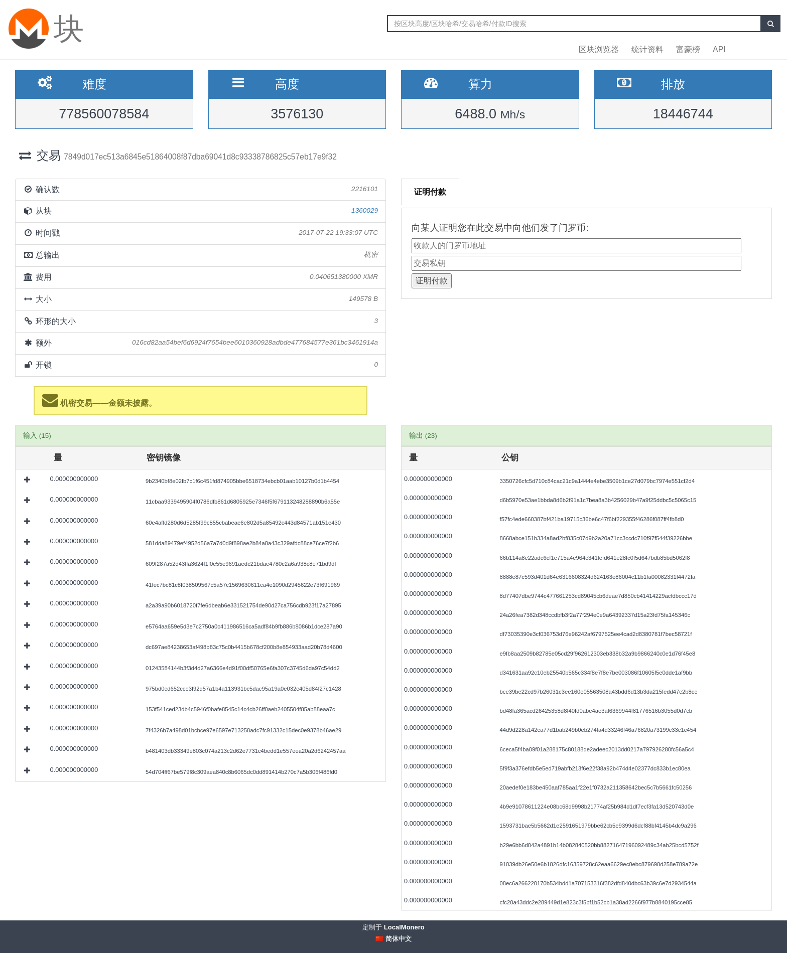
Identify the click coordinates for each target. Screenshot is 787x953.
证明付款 (430, 192)
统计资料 (647, 49)
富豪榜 (688, 49)
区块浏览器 (599, 49)
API (719, 49)
